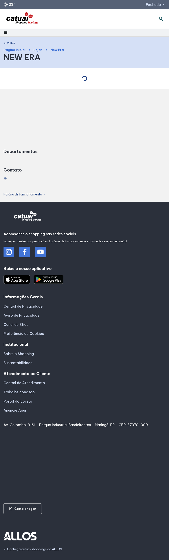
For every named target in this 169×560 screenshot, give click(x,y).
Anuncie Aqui (15, 410)
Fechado (155, 4)
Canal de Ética (16, 324)
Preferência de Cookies (24, 333)
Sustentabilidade (18, 363)
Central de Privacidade (23, 306)
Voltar (9, 43)
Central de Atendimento (24, 383)
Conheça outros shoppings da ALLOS (33, 549)
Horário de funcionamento (25, 194)
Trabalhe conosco (19, 392)
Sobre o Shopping (19, 354)
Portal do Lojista (18, 401)
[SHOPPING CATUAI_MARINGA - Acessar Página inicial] (22, 19)
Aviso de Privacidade (22, 315)
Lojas (37, 50)
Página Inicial (15, 50)
